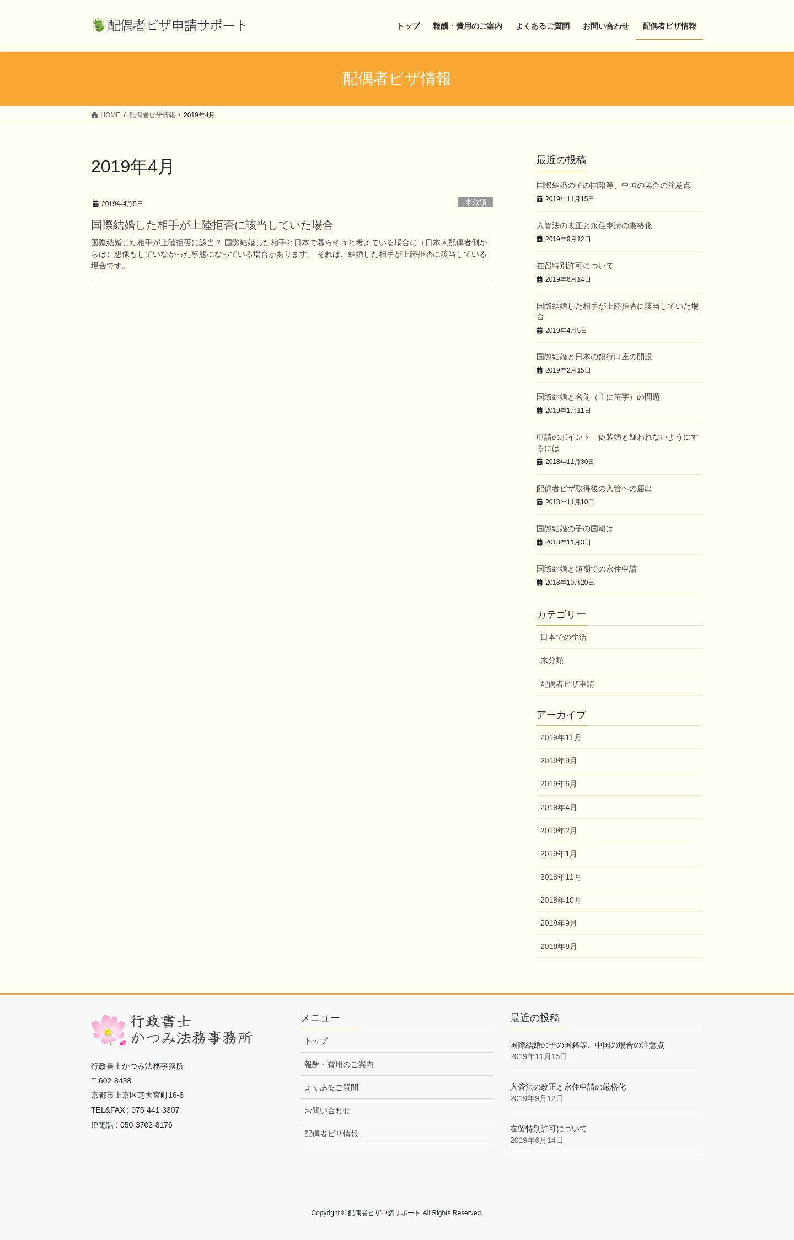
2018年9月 (558, 923)
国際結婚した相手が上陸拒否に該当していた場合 (212, 225)
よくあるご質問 (331, 1087)
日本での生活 (563, 637)
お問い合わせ (327, 1110)
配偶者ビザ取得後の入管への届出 (594, 488)
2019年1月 (558, 853)
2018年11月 (561, 876)
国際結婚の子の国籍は (575, 528)
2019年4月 (558, 807)
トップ (316, 1041)
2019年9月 (558, 760)
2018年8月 (558, 946)
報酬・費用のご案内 (339, 1064)
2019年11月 (561, 737)
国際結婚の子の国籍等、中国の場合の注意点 (614, 185)
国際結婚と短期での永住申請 (587, 568)
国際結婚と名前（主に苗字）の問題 (598, 396)
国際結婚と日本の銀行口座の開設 (594, 356)
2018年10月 (561, 900)
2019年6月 (558, 783)
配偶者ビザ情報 (331, 1133)
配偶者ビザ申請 (567, 684)
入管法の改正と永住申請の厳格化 (594, 225)
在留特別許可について (575, 265)
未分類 (475, 202)
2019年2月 (558, 830)
